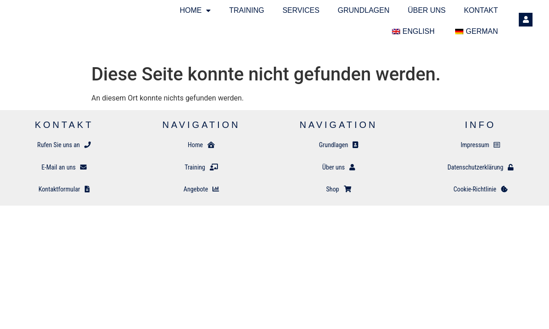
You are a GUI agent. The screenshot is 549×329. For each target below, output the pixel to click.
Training (246, 10)
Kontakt (481, 10)
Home (195, 10)
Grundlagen (364, 10)
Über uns (427, 10)
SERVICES (301, 10)
